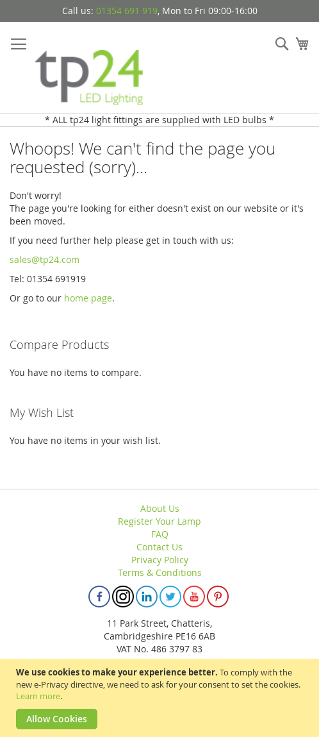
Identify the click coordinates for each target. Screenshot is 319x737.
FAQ (159, 534)
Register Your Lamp (159, 521)
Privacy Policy (159, 560)
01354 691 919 (127, 10)
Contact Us (159, 547)
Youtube (194, 596)
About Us (159, 508)
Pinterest (218, 596)
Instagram (123, 596)
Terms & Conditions (160, 572)
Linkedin (147, 596)
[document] (161, 697)
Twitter (170, 596)
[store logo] (89, 68)
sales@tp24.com (44, 259)
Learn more (38, 696)
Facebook (99, 596)
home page (88, 298)
